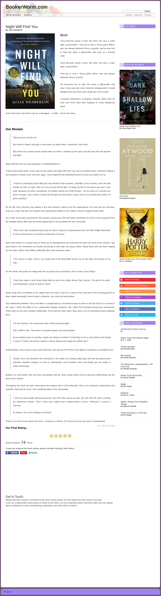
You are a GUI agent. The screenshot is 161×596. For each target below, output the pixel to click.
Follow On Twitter (131, 315)
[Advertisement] (60, 474)
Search (147, 11)
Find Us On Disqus (132, 303)
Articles (28, 15)
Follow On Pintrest (132, 280)
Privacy (148, 15)
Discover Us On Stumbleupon (136, 285)
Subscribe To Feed (132, 291)
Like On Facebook (132, 309)
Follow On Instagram (133, 297)
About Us (139, 15)
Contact (129, 15)
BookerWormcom (27, 7)
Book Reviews (14, 15)
